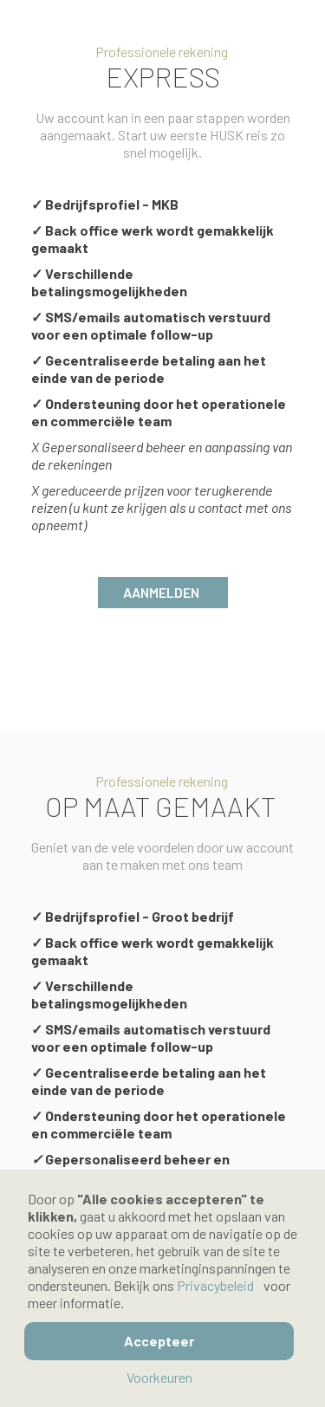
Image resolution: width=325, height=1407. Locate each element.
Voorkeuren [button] (159, 1377)
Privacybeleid (215, 1285)
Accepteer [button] (159, 1340)
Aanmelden (162, 592)
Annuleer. (163, 660)
